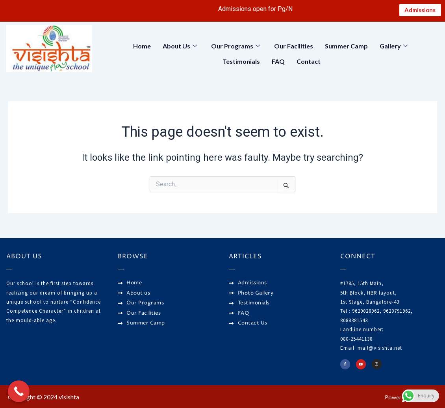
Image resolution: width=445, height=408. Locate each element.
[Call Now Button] (19, 391)
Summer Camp (346, 47)
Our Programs (235, 47)
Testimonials (241, 61)
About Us (180, 47)
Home (142, 47)
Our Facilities (293, 47)
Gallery (394, 47)
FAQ (278, 61)
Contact (309, 61)
